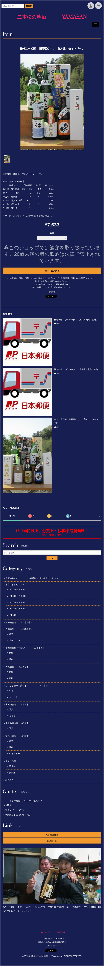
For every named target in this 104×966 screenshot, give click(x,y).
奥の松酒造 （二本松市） (19, 622)
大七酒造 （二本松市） (19, 629)
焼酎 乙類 (10, 761)
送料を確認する (62, 284)
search (29, 6)
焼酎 (11, 659)
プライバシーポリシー (15, 810)
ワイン (12, 690)
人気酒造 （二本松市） (18, 667)
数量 (52, 233)
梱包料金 (9, 780)
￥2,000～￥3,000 (17, 596)
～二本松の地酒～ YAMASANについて (24, 800)
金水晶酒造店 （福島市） (18, 723)
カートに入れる (52, 271)
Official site (52, 834)
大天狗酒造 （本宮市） (18, 704)
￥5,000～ (14, 615)
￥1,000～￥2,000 (17, 589)
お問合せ (9, 805)
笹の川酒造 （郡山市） (18, 736)
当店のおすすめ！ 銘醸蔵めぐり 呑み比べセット (31, 578)
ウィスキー (14, 753)
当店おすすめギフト (14, 584)
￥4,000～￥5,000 (17, 608)
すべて (12, 516)
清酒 (11, 634)
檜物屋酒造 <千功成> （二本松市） (25, 648)
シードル (13, 697)
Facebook (52, 840)
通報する (52, 292)
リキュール (14, 640)
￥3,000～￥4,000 (17, 602)
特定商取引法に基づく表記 (17, 815)
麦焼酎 (12, 772)
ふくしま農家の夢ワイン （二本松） (27, 685)
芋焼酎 (12, 766)
